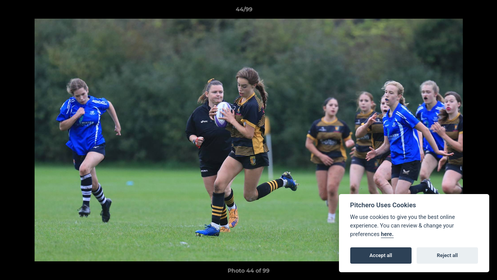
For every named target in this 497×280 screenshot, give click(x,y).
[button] (464, 11)
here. (387, 234)
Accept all (381, 255)
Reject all (447, 255)
